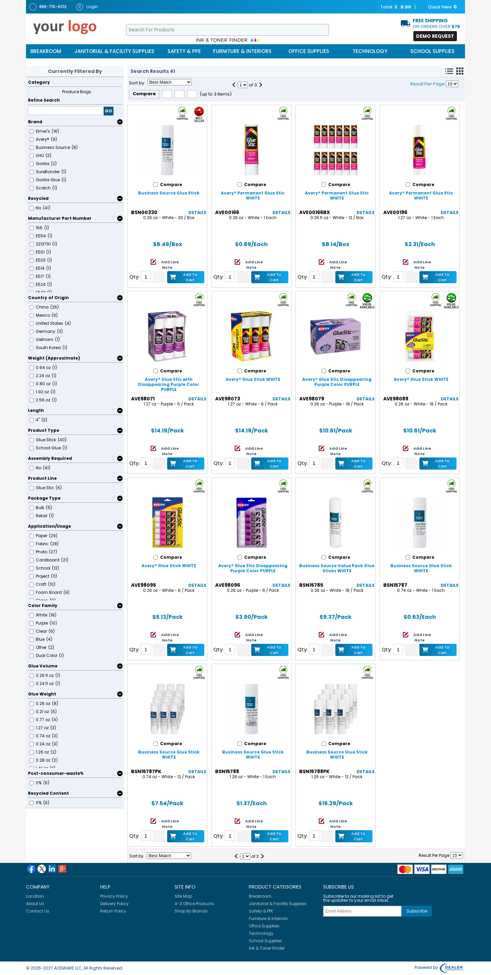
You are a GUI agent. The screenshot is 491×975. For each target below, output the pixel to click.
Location (35, 896)
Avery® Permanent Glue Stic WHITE (253, 195)
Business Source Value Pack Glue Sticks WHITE (336, 568)
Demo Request (435, 36)
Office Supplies (308, 51)
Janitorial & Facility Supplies (114, 51)
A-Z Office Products (194, 903)
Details (197, 212)
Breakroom (45, 51)
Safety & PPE (184, 51)
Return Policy (113, 911)
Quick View (439, 7)
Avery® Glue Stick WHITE (253, 379)
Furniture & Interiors (242, 51)
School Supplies (432, 51)
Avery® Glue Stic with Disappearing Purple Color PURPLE (168, 384)
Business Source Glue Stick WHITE (421, 568)
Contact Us (37, 911)
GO (108, 111)
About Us (35, 903)
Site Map (183, 896)
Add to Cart (190, 277)
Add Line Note (170, 264)
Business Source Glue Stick (169, 193)
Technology (370, 51)
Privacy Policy (114, 896)
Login (87, 6)
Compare (144, 93)
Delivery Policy (114, 903)
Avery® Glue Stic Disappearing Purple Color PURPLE (336, 381)
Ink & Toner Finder (267, 948)
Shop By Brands (191, 911)
